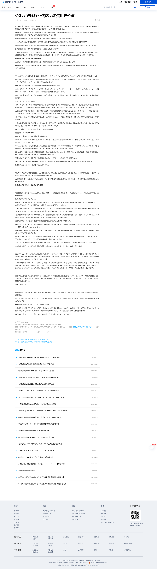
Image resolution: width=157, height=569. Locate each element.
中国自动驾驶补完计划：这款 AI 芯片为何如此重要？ (36, 450)
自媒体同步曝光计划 (49, 511)
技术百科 (16, 525)
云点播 (95, 550)
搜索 (135, 7)
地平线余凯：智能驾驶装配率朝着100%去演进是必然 (36, 364)
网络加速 (96, 537)
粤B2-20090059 (84, 563)
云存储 (34, 539)
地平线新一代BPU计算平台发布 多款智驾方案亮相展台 (36, 457)
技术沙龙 (16, 516)
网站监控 (35, 552)
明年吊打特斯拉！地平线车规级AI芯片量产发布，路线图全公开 (39, 417)
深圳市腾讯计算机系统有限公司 (58, 563)
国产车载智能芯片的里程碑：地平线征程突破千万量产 (36, 437)
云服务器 (50, 537)
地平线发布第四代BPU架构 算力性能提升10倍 (33, 430)
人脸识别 (35, 543)
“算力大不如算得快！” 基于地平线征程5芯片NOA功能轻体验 (38, 424)
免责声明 (103, 513)
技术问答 (16, 513)
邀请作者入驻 (47, 513)
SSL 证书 (35, 545)
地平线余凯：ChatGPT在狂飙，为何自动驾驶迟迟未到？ (37, 384)
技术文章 (16, 511)
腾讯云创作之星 (76, 516)
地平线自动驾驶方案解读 (26, 470)
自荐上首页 (46, 516)
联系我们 (103, 516)
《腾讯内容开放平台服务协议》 (82, 327)
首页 (3, 7)
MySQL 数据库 (128, 543)
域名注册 (35, 537)
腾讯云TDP (75, 519)
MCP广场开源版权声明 (107, 522)
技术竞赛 (45, 519)
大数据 (111, 550)
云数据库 (111, 537)
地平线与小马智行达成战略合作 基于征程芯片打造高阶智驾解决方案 (41, 477)
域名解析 (126, 537)
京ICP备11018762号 (93, 565)
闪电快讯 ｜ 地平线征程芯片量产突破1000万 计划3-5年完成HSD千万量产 (42, 411)
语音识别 (50, 545)
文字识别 (81, 550)
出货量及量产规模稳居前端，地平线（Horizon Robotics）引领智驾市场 (42, 464)
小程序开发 (127, 550)
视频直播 (50, 539)
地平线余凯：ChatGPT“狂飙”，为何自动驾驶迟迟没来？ (37, 371)
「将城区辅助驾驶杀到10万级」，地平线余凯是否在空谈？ (38, 404)
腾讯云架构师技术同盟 (78, 513)
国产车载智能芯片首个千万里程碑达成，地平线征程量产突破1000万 (41, 397)
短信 (64, 550)
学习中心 (16, 522)
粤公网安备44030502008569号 (99, 563)
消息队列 (81, 537)
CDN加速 (81, 543)
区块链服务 (66, 537)
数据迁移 (50, 552)
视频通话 (96, 543)
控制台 (135, 2)
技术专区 (16, 528)
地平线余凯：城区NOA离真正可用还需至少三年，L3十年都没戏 (39, 357)
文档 (120, 2)
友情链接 (103, 519)
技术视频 (16, 519)
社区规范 (103, 511)
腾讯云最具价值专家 (78, 511)
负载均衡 (50, 550)
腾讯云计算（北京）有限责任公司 (67, 565)
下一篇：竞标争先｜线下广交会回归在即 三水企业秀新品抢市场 (33, 342)
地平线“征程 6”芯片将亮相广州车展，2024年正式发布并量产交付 (40, 444)
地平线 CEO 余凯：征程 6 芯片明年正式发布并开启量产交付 (38, 391)
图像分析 (111, 543)
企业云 (65, 543)
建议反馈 (128, 2)
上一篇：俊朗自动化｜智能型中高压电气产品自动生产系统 (32, 339)
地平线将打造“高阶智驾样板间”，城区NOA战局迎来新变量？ (38, 377)
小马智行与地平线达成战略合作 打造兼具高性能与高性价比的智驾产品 (42, 484)
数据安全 (35, 550)
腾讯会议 (50, 543)
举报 (97, 20)
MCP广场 (50, 7)
